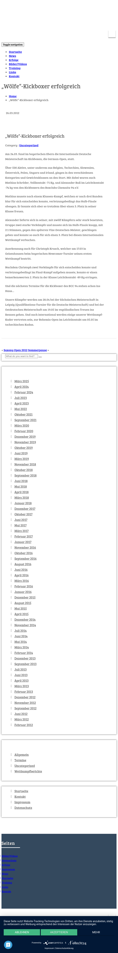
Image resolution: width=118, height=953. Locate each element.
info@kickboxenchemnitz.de (68, 23)
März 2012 (21, 719)
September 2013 (25, 664)
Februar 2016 (23, 586)
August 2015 (22, 603)
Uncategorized (29, 145)
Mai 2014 (20, 642)
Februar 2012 (23, 725)
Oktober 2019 (23, 448)
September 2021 (25, 420)
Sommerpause (37, 350)
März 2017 (21, 531)
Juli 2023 (20, 398)
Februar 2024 (23, 392)
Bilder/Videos (18, 64)
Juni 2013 (21, 675)
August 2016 (22, 564)
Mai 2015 (20, 608)
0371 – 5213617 (104, 23)
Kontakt (14, 76)
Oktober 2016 (23, 553)
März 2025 (21, 381)
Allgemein (21, 755)
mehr (96, 932)
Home (12, 96)
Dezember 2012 (25, 697)
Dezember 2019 (25, 437)
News (12, 56)
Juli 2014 (20, 631)
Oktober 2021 (23, 414)
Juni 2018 (21, 481)
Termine (20, 760)
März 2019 (21, 459)
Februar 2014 (23, 653)
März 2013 (21, 686)
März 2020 (21, 425)
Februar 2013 (23, 692)
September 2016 (25, 558)
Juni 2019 (21, 453)
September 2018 (25, 475)
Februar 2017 (23, 536)
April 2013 (21, 680)
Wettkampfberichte (28, 771)
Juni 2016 (21, 570)
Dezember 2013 (25, 658)
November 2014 (25, 625)
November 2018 (25, 464)
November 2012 (25, 703)
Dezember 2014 (25, 619)
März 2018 (21, 498)
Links (12, 72)
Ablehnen (22, 932)
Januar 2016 (23, 592)
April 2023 (21, 403)
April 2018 (21, 492)
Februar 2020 (23, 431)
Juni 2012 (21, 714)
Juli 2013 (20, 669)
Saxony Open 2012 (15, 350)
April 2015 (21, 614)
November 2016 (25, 547)
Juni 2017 (20, 520)
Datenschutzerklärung (64, 948)
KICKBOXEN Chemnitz (37, 6)
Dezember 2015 (25, 597)
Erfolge (14, 60)
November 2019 (25, 442)
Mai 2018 (20, 486)
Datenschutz (23, 808)
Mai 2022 (20, 409)
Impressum (22, 802)
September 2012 (25, 708)
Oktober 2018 (23, 470)
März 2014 (21, 647)
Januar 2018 (23, 503)
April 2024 (21, 387)
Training (15, 68)
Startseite (15, 52)
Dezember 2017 (24, 509)
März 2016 (21, 581)
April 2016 (21, 575)
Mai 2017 (20, 525)
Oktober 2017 (23, 514)
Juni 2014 (21, 636)
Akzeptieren (59, 932)
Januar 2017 (22, 542)
